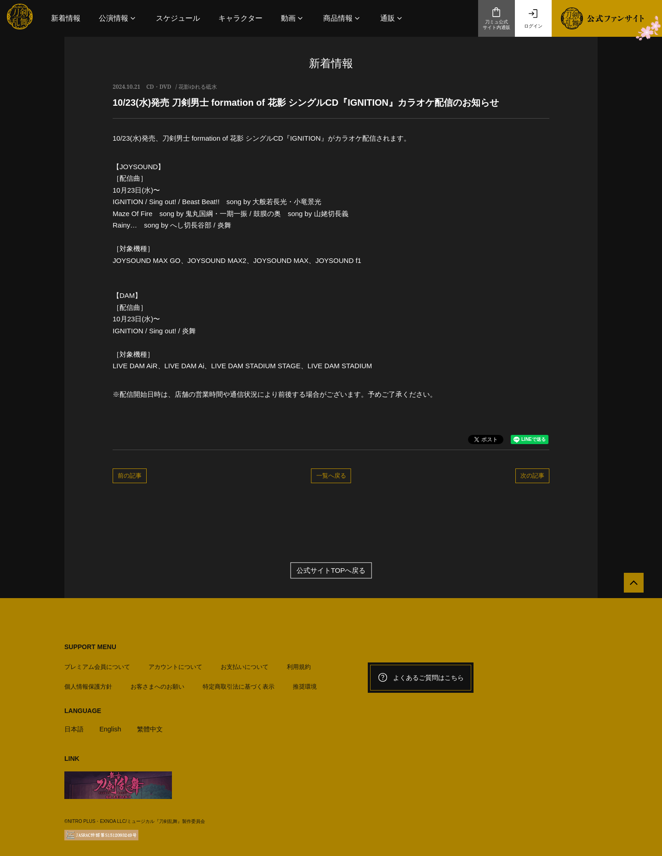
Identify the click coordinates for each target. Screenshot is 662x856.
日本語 (74, 726)
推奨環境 (305, 683)
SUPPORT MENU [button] (90, 647)
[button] (118, 18)
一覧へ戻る (331, 475)
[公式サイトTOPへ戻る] (631, 585)
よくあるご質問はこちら (420, 677)
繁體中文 (153, 726)
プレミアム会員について (97, 664)
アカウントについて (175, 664)
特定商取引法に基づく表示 (238, 683)
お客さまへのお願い (157, 683)
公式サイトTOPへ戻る (331, 570)
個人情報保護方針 (88, 683)
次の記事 (532, 475)
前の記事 (130, 475)
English (112, 726)
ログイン (533, 18)
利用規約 (299, 664)
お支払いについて (244, 664)
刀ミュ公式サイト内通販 (496, 18)
